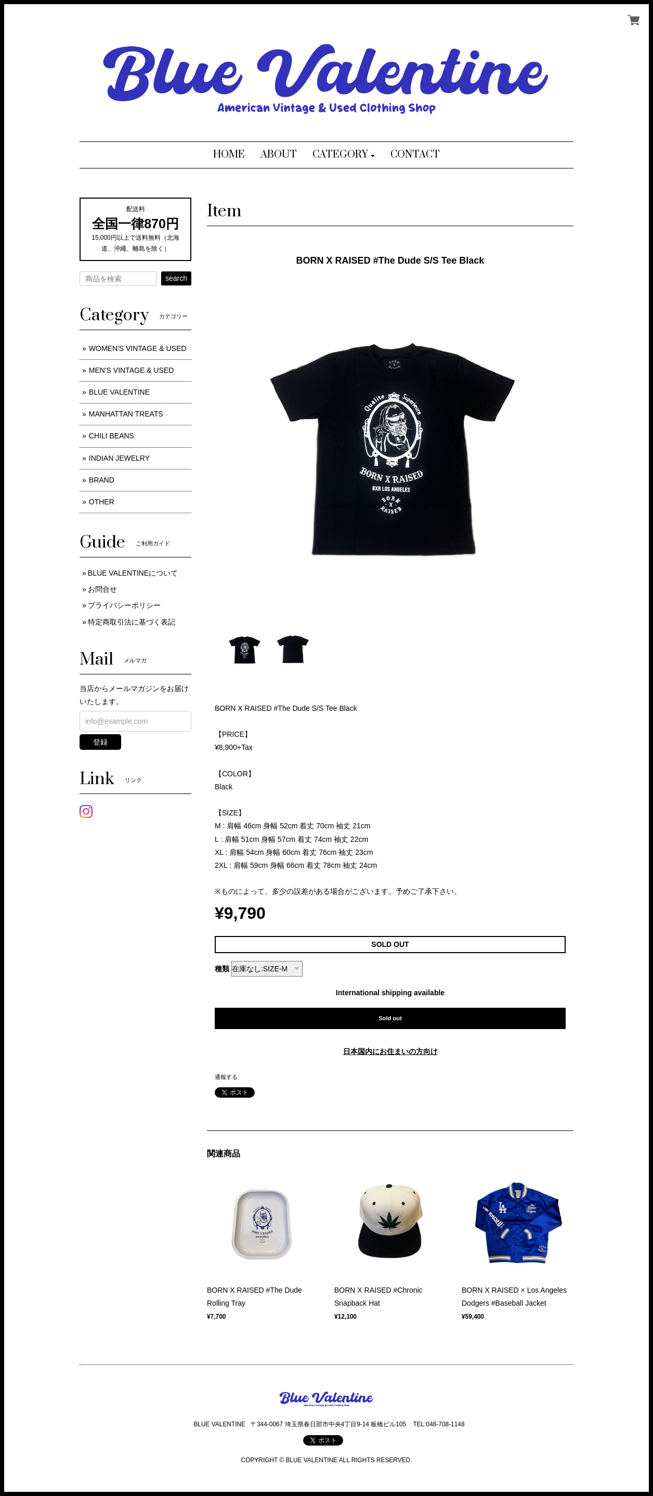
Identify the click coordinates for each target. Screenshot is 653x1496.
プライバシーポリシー (124, 605)
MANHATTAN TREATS (126, 414)
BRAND (101, 480)
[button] (344, 155)
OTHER (101, 502)
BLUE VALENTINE (119, 392)
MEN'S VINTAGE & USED (131, 370)
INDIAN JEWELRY (119, 458)
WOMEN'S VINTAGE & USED (138, 348)
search (176, 278)
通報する (226, 1077)
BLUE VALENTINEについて (133, 573)
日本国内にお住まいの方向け (390, 1051)
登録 (100, 742)
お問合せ (102, 589)
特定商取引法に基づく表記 (131, 622)
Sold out (390, 1018)
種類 (222, 969)
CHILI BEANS (111, 436)
